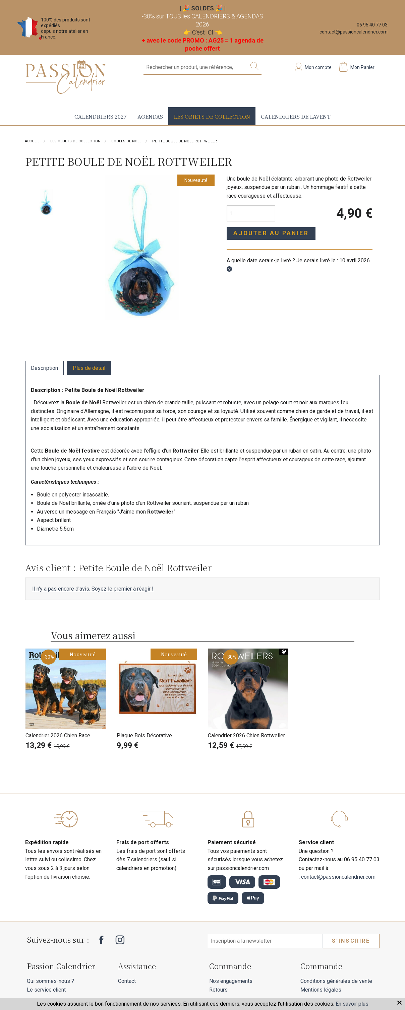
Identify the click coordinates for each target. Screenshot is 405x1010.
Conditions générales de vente (336, 981)
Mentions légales (320, 990)
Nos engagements (230, 981)
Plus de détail (89, 368)
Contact (127, 981)
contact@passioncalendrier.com (354, 32)
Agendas (150, 116)
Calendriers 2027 (100, 116)
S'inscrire (351, 941)
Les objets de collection (212, 116)
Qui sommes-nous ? (50, 981)
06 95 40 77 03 (372, 24)
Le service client (46, 990)
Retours (218, 990)
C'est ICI (202, 32)
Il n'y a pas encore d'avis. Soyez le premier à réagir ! (93, 589)
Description (44, 368)
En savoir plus (352, 1004)
